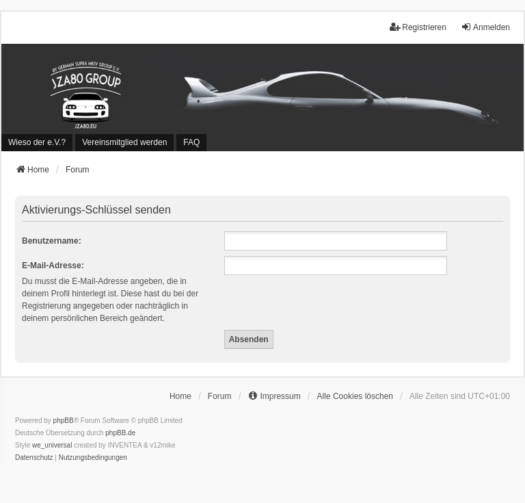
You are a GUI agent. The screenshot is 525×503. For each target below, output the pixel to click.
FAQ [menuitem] (191, 142)
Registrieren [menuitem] (418, 27)
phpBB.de (120, 433)
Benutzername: (51, 241)
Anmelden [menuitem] (485, 27)
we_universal (52, 445)
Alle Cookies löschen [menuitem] (355, 396)
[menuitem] (36, 142)
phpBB (63, 420)
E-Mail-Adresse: (53, 265)
